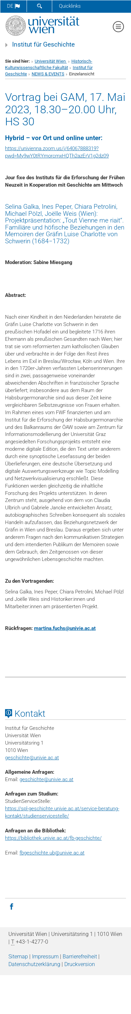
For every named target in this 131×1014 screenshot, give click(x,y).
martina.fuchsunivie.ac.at (65, 628)
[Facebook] (11, 906)
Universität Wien (51, 61)
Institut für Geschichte (43, 44)
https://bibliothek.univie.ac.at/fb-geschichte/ (53, 838)
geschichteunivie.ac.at (32, 758)
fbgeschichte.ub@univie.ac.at (52, 853)
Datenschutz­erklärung (34, 964)
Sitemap (18, 956)
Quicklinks (70, 6)
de (13, 6)
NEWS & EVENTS (48, 73)
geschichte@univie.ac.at (46, 779)
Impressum (45, 956)
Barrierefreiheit (80, 956)
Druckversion (79, 964)
